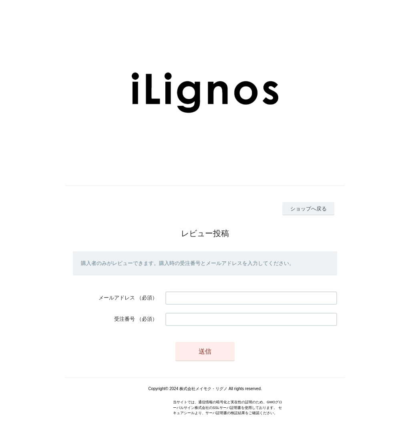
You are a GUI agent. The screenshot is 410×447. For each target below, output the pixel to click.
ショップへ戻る (308, 209)
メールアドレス (116, 298)
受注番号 (124, 319)
